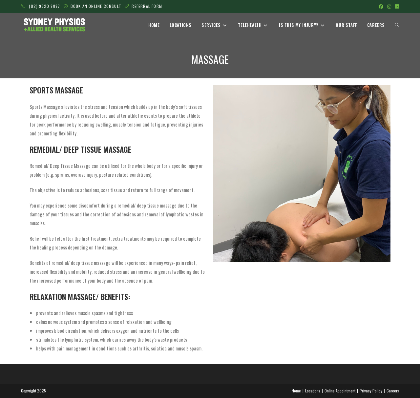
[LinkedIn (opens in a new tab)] (396, 6)
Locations (312, 390)
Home (296, 390)
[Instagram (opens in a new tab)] (389, 6)
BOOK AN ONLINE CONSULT (97, 6)
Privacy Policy (371, 390)
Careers (393, 390)
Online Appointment (340, 390)
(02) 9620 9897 (40, 6)
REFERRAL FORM (147, 6)
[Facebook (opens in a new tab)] (381, 6)
